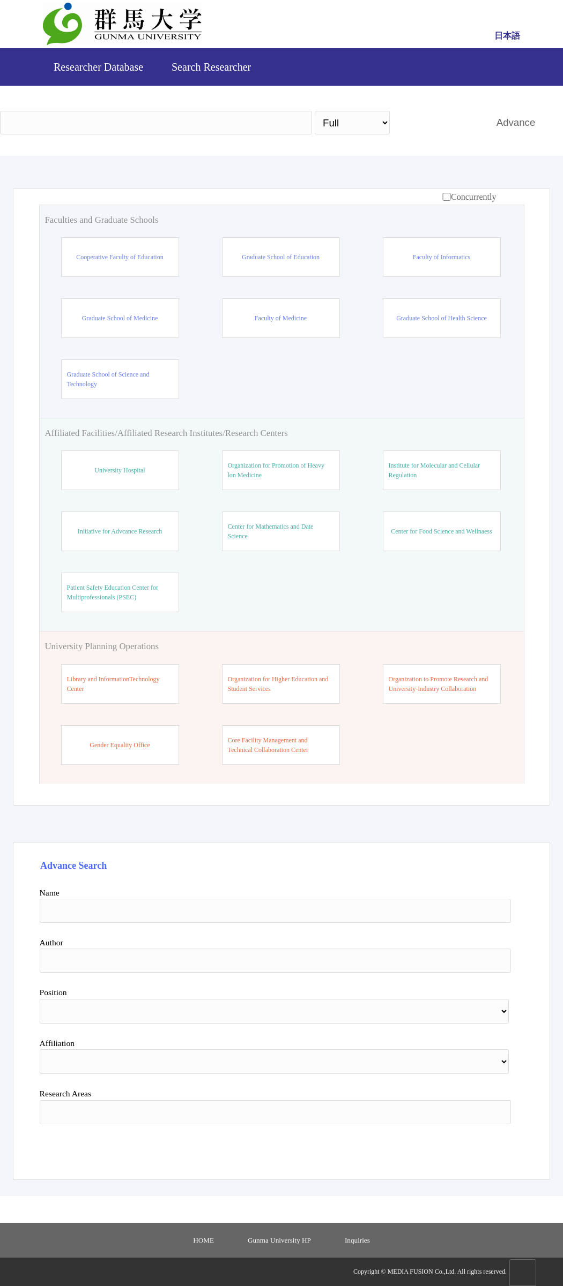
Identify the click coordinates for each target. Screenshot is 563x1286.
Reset (459, 1148)
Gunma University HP (279, 1240)
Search (438, 122)
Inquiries (357, 1240)
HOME (203, 1240)
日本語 (507, 35)
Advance (516, 122)
